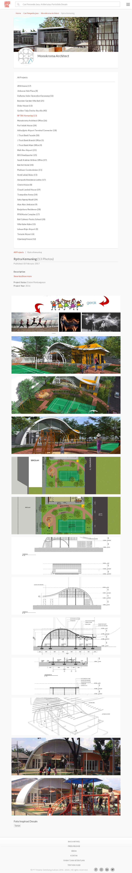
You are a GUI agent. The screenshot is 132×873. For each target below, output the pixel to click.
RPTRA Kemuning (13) (27, 115)
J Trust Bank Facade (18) (28, 135)
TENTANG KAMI (74, 865)
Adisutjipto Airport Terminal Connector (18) (37, 130)
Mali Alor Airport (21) (27, 150)
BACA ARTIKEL (74, 841)
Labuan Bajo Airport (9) (27, 229)
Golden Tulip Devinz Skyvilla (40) (32, 111)
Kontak (73, 855)
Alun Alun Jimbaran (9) (27, 204)
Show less (18, 276)
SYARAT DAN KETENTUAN (74, 860)
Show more (27, 276)
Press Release (74, 846)
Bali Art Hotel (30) (25, 165)
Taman (17, 825)
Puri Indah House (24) (27, 125)
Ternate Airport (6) (25, 234)
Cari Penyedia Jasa (31, 13)
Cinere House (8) (24, 185)
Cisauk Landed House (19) (29, 190)
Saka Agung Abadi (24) (27, 199)
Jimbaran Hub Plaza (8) (27, 91)
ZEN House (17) (24, 86)
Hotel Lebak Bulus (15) (27, 175)
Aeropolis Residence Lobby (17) (31, 180)
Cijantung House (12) (26, 239)
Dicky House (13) (25, 106)
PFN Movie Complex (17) (28, 214)
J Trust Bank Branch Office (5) (30, 140)
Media (74, 851)
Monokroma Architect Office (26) (32, 120)
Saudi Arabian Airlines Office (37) (32, 160)
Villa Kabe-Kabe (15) (26, 224)
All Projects (22, 77)
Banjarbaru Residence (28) (29, 209)
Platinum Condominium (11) (29, 170)
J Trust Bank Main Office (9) (29, 145)
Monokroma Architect (50, 13)
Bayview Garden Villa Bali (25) (30, 101)
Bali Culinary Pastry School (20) (31, 219)
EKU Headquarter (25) (27, 155)
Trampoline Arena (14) (27, 194)
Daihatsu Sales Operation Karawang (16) (35, 96)
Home (18, 13)
